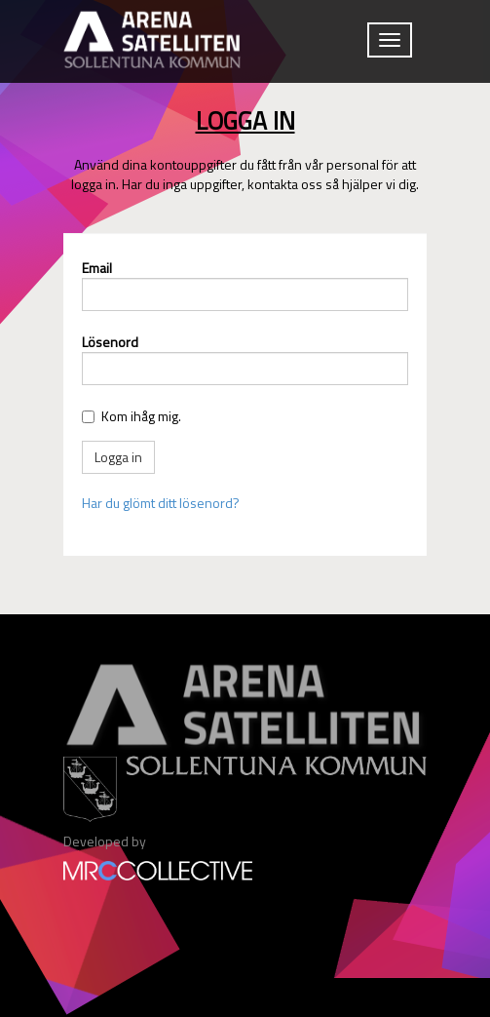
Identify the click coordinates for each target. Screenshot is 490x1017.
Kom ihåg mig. (141, 416)
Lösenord (110, 342)
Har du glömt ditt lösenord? (161, 502)
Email (97, 267)
